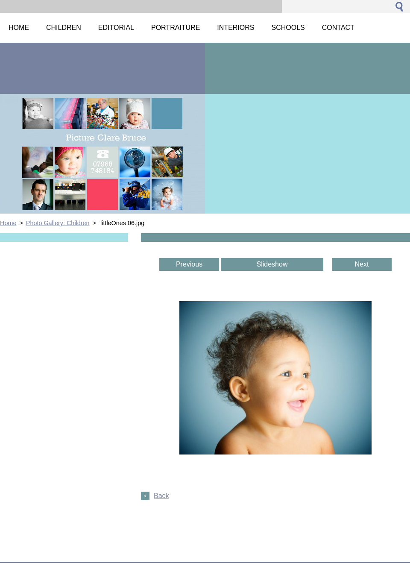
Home (8, 223)
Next (362, 264)
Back (161, 495)
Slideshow (272, 264)
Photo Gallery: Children (58, 223)
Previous (189, 264)
